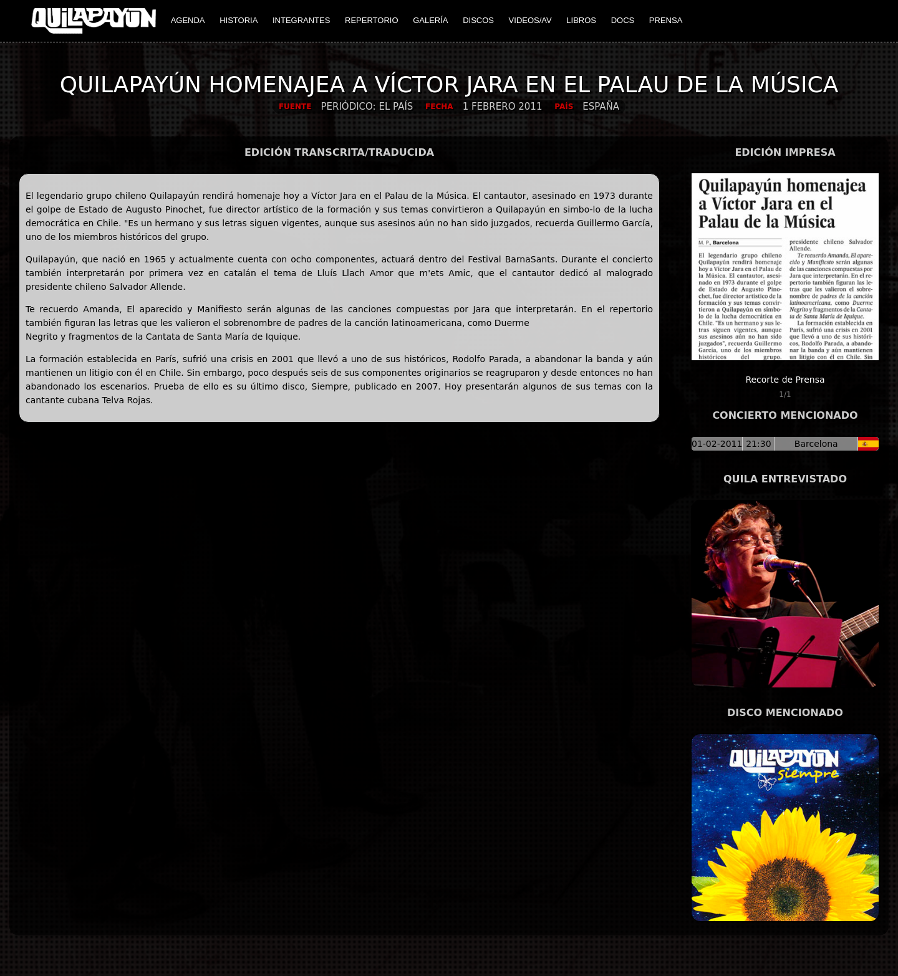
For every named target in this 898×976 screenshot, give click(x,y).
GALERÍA (430, 20)
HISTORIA (239, 20)
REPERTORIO (371, 20)
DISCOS (478, 20)
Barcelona (816, 444)
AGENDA (188, 20)
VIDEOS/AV (530, 20)
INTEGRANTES (301, 20)
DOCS (623, 20)
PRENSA (665, 20)
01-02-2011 (717, 444)
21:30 (758, 444)
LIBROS (581, 20)
